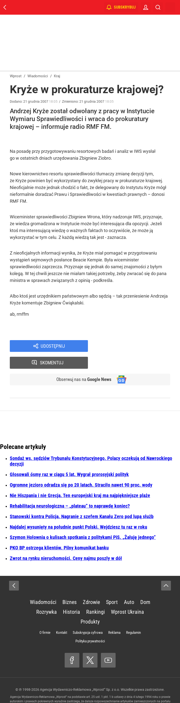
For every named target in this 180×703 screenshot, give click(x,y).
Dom (145, 586)
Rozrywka (46, 596)
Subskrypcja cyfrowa (88, 616)
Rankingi (95, 596)
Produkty (90, 606)
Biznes (69, 586)
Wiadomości (43, 586)
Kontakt (61, 616)
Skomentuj (135, 346)
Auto (129, 586)
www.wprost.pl (79, 690)
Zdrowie (91, 586)
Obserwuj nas (82, 363)
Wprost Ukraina (127, 596)
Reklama (114, 616)
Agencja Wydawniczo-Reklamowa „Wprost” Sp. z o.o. (80, 674)
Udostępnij (52, 346)
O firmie (44, 616)
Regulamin (133, 616)
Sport (112, 586)
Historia (71, 596)
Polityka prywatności (90, 625)
